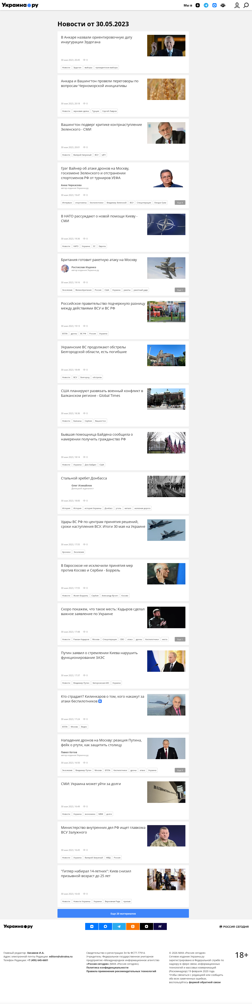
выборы (88, 67)
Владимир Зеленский (117, 202)
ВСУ (96, 155)
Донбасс (109, 508)
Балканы (77, 421)
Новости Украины (81, 901)
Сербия (88, 421)
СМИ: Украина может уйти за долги (91, 783)
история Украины (93, 508)
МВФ (100, 814)
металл (128, 508)
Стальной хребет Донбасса (84, 478)
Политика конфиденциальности (107, 967)
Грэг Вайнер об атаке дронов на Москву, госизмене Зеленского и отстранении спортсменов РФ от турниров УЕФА (95, 173)
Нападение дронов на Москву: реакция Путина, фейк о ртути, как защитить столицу (101, 742)
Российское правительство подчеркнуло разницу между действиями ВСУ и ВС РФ (103, 306)
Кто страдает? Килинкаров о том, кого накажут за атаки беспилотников (102, 698)
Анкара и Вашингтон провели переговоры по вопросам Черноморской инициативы (99, 83)
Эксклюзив (67, 290)
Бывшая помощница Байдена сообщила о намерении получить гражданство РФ (97, 436)
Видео (84, 726)
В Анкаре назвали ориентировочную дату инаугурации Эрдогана (96, 39)
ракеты (127, 290)
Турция (95, 111)
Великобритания (83, 290)
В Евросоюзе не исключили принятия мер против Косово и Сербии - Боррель (97, 568)
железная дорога (142, 508)
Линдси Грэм (160, 202)
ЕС (94, 246)
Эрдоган (77, 67)
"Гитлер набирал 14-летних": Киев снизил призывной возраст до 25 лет (96, 873)
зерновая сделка (81, 111)
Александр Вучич (110, 595)
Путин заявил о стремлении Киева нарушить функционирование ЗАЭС (99, 655)
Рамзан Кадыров (81, 639)
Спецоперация (144, 202)
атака (129, 639)
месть (165, 639)
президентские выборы (107, 67)
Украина (86, 246)
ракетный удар (141, 290)
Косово (124, 595)
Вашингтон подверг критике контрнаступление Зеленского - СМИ (101, 127)
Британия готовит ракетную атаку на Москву (99, 259)
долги (109, 814)
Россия (98, 290)
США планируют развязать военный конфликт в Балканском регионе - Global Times (102, 393)
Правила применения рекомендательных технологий (121, 971)
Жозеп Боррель (80, 595)
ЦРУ (104, 155)
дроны (74, 333)
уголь (118, 508)
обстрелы (97, 377)
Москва (95, 639)
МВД (108, 857)
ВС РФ (83, 333)
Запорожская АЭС (101, 683)
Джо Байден (90, 464)
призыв (126, 901)
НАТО (76, 246)
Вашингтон (100, 421)
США (107, 290)
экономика (90, 814)
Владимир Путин (81, 683)
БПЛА (64, 333)
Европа (102, 246)
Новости (66, 67)
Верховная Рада (112, 901)
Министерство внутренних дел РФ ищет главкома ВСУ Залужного (103, 830)
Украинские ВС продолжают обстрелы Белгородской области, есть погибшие (94, 349)
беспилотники (96, 202)
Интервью (67, 202)
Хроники (66, 552)
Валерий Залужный (82, 155)
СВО (122, 639)
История (66, 508)
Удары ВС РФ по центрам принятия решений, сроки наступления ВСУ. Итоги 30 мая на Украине (103, 524)
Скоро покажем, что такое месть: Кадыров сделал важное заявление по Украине (103, 611)
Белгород (84, 377)
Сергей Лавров (109, 111)
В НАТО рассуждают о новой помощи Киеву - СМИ (99, 218)
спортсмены (81, 202)
